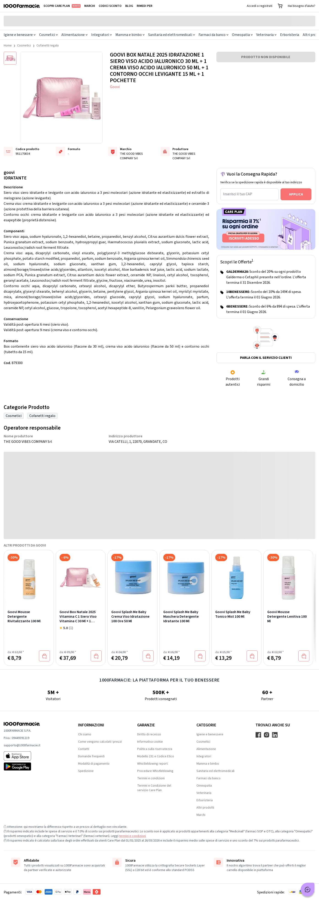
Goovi (115, 87)
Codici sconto (110, 6)
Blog (129, 6)
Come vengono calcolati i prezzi (100, 741)
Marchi (89, 6)
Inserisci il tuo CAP (237, 194)
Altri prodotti (205, 807)
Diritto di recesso (149, 734)
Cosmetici (48, 34)
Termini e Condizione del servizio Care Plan (154, 788)
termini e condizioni (132, 836)
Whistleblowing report (152, 763)
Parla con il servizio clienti (266, 357)
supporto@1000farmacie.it (22, 745)
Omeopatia (242, 34)
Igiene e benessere (19, 34)
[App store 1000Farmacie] (33, 755)
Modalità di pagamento (93, 763)
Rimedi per (144, 6)
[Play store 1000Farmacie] (33, 766)
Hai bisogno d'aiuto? (301, 6)
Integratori (101, 34)
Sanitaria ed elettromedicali (171, 34)
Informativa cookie (150, 741)
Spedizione (86, 771)
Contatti (83, 749)
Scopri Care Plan (62, 6)
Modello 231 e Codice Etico (155, 756)
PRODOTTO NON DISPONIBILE (265, 57)
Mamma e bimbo (130, 34)
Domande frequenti (91, 756)
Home (8, 45)
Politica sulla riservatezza (154, 749)
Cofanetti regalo (47, 45)
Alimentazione (74, 34)
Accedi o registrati (259, 6)
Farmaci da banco (213, 34)
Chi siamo (84, 734)
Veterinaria (266, 34)
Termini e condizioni (151, 778)
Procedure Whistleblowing (155, 771)
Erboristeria (289, 34)
